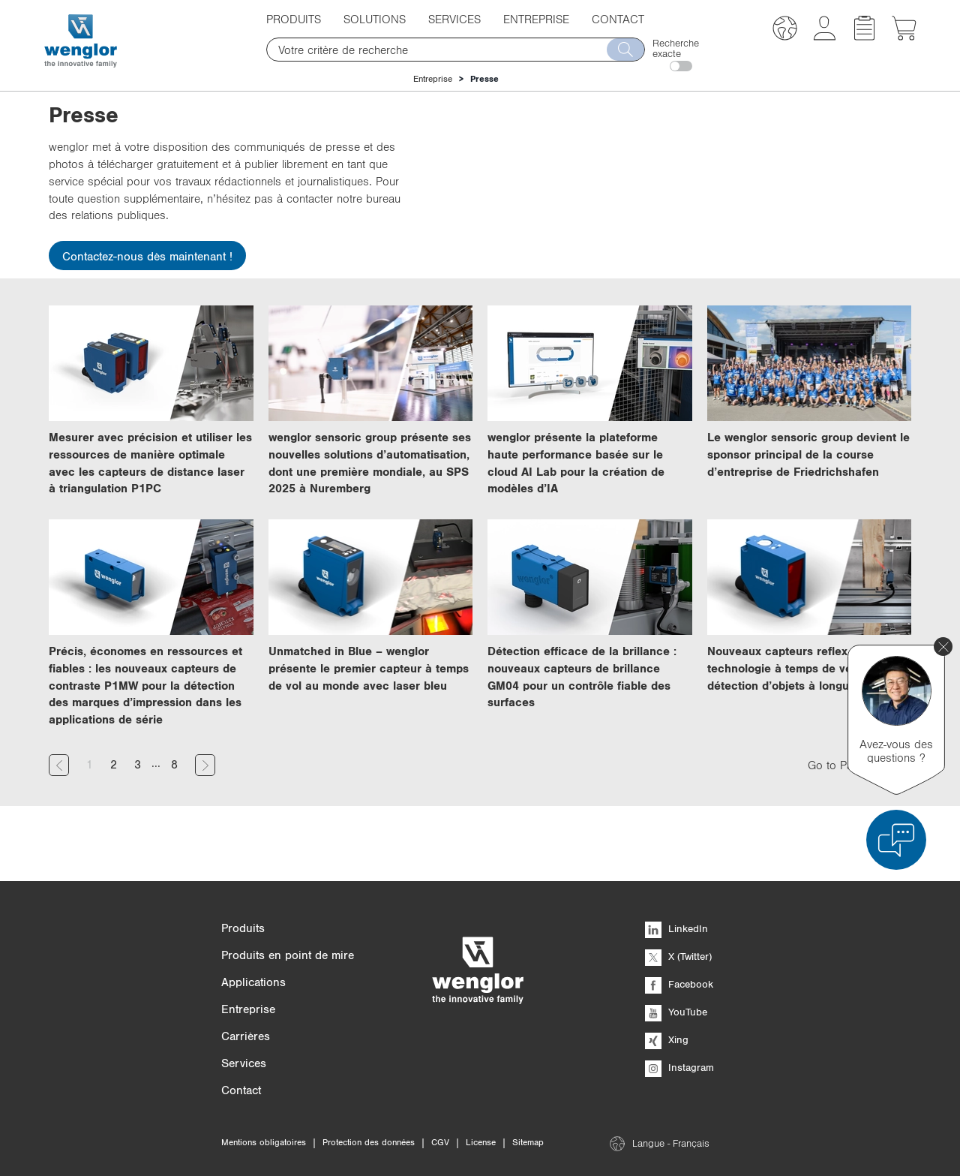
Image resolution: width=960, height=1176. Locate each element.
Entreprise (536, 19)
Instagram (679, 1067)
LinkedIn (676, 928)
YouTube (676, 1011)
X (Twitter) (678, 956)
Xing (666, 1039)
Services (454, 19)
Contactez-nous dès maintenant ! (147, 256)
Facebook (679, 984)
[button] (785, 30)
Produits (293, 19)
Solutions (375, 19)
